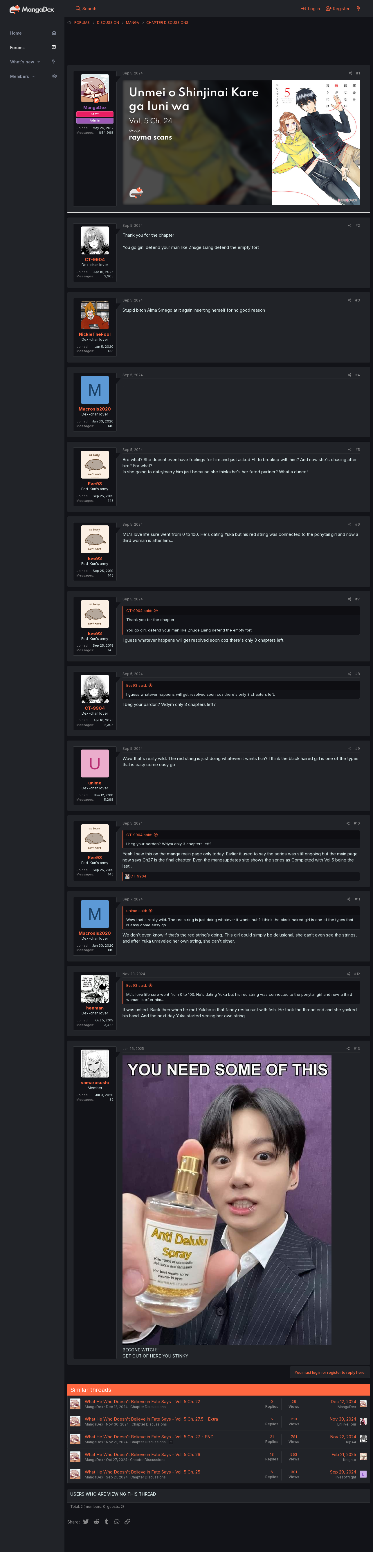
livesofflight (346, 1477)
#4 (357, 375)
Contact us (143, 1540)
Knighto (349, 1460)
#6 (357, 524)
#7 (357, 599)
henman (95, 1008)
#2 (358, 225)
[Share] (350, 73)
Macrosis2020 (95, 409)
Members (19, 76)
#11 (357, 899)
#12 (357, 974)
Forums (17, 47)
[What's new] (358, 8)
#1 (358, 73)
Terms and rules (175, 1540)
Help (234, 1540)
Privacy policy (209, 1540)
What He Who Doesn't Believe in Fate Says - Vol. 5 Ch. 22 (142, 1401)
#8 (357, 674)
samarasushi (95, 1082)
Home (16, 33)
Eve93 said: (136, 685)
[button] (39, 62)
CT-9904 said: (139, 610)
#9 (357, 748)
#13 (357, 1048)
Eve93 (95, 483)
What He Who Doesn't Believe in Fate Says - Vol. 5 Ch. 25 (142, 1472)
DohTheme (314, 1544)
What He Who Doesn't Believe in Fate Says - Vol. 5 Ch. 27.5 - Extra (151, 1419)
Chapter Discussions (148, 1407)
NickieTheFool (95, 334)
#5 (358, 449)
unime (95, 783)
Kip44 (351, 1442)
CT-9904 (95, 259)
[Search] (85, 8)
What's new (22, 61)
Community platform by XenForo (322, 1539)
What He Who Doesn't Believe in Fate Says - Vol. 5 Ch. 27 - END (149, 1436)
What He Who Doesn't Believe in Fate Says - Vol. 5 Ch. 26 (142, 1454)
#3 (357, 300)
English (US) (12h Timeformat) (97, 1540)
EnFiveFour (346, 1424)
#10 (357, 823)
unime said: (136, 910)
